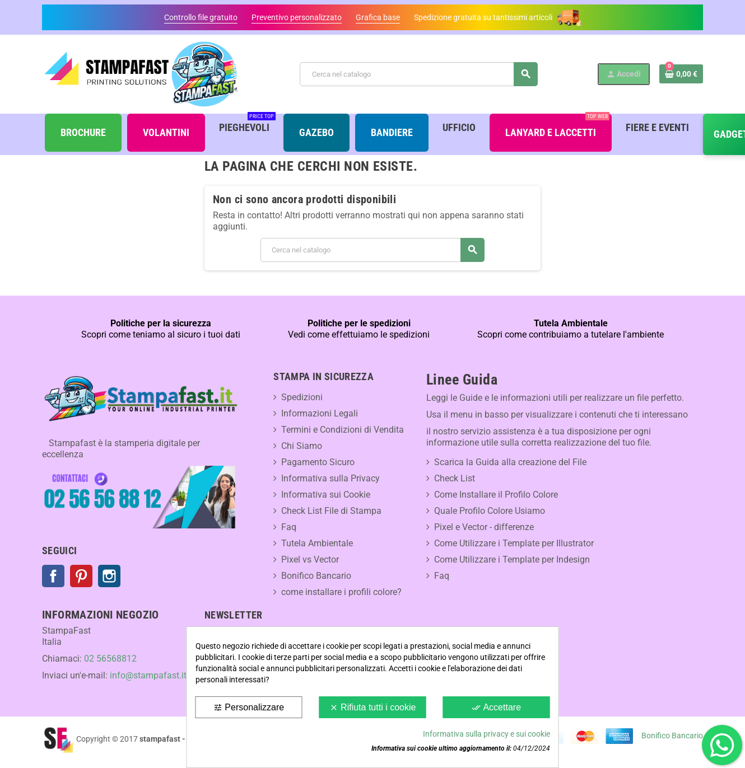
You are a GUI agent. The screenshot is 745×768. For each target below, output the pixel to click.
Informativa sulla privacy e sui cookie (486, 733)
